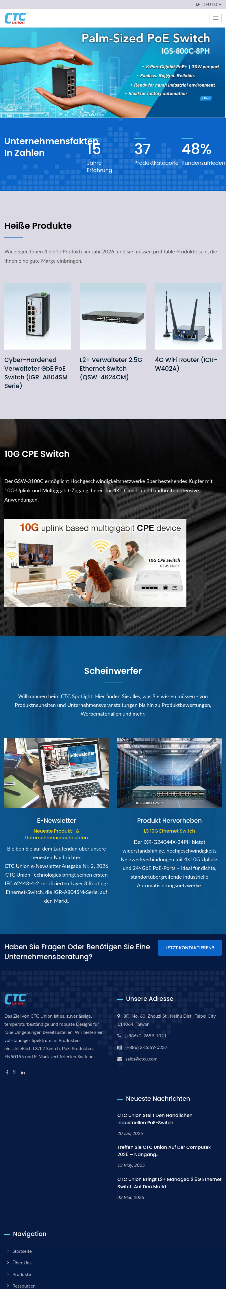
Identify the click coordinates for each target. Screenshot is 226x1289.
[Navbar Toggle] (216, 18)
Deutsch (212, 4)
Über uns (22, 1262)
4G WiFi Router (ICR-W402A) (186, 364)
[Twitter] (14, 1072)
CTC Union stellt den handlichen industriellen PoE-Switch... (154, 1119)
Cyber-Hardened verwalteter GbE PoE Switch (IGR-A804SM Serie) (36, 373)
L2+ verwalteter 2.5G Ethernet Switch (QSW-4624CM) (111, 368)
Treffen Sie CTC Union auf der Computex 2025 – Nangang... (164, 1151)
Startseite (22, 1251)
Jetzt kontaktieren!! (190, 947)
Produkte (21, 1274)
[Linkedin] (23, 1072)
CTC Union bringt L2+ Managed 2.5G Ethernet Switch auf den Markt (169, 1183)
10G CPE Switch (37, 454)
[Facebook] (7, 1072)
